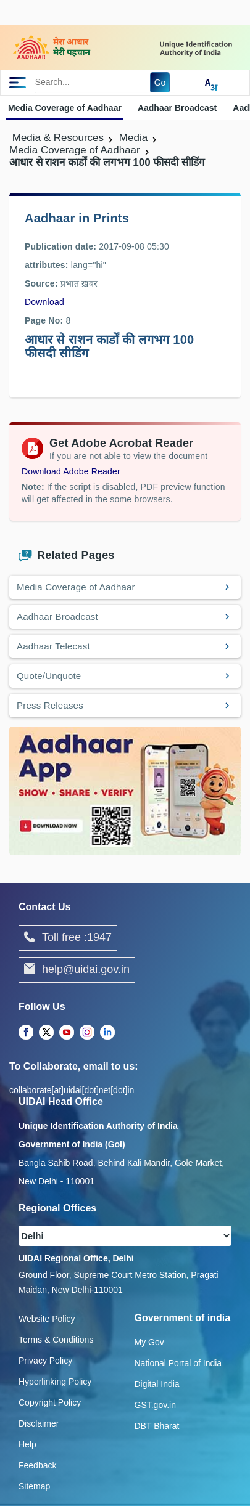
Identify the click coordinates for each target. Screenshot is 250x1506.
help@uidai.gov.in (77, 970)
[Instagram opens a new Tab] (87, 1033)
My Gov (149, 1342)
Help (27, 1444)
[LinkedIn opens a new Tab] (107, 1033)
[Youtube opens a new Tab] (66, 1033)
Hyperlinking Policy (55, 1381)
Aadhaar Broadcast (177, 108)
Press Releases (50, 705)
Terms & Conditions (56, 1340)
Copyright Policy (50, 1402)
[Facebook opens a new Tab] (26, 1033)
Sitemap (34, 1486)
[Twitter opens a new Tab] (46, 1033)
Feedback (37, 1465)
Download (44, 302)
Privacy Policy (45, 1361)
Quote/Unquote (49, 675)
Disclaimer (39, 1423)
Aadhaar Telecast (53, 646)
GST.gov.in (155, 1405)
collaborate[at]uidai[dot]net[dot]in (71, 1090)
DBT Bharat (157, 1426)
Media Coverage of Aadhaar (65, 108)
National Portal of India (178, 1363)
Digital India (157, 1384)
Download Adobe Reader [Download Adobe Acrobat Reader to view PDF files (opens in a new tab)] (71, 471)
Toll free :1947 (68, 937)
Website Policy (47, 1319)
